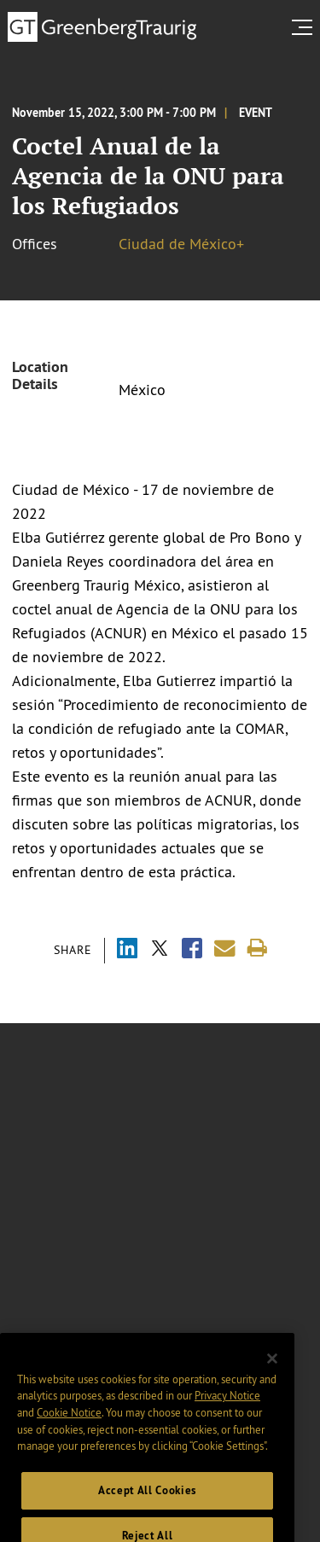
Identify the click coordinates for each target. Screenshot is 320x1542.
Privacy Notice (227, 1411)
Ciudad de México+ (181, 244)
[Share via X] (159, 950)
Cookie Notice (69, 1427)
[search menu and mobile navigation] (305, 27)
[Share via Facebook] (192, 950)
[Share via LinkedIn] (127, 950)
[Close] (272, 1375)
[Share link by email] (225, 948)
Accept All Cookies (147, 1506)
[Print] (257, 948)
